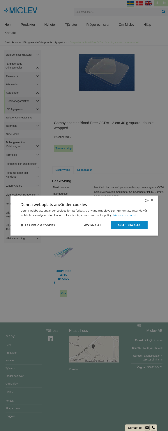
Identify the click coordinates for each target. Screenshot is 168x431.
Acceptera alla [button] (129, 225)
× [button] (151, 200)
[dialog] (84, 215)
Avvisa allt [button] (92, 225)
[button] (38, 225)
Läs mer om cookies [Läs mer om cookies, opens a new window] (126, 215)
